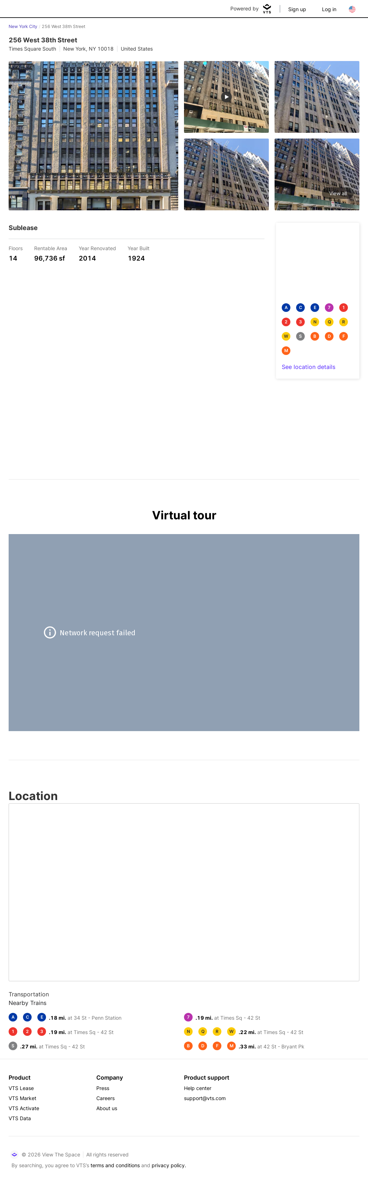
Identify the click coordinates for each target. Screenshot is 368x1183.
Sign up (297, 9)
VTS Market (22, 1098)
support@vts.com (205, 1098)
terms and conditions (115, 1165)
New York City (23, 26)
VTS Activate (24, 1108)
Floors (16, 248)
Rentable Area (50, 248)
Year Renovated (97, 248)
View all (338, 193)
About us (106, 1108)
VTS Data (20, 1118)
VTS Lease (21, 1088)
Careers (105, 1098)
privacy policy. (169, 1165)
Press (102, 1088)
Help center (197, 1088)
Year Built (139, 248)
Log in (329, 9)
